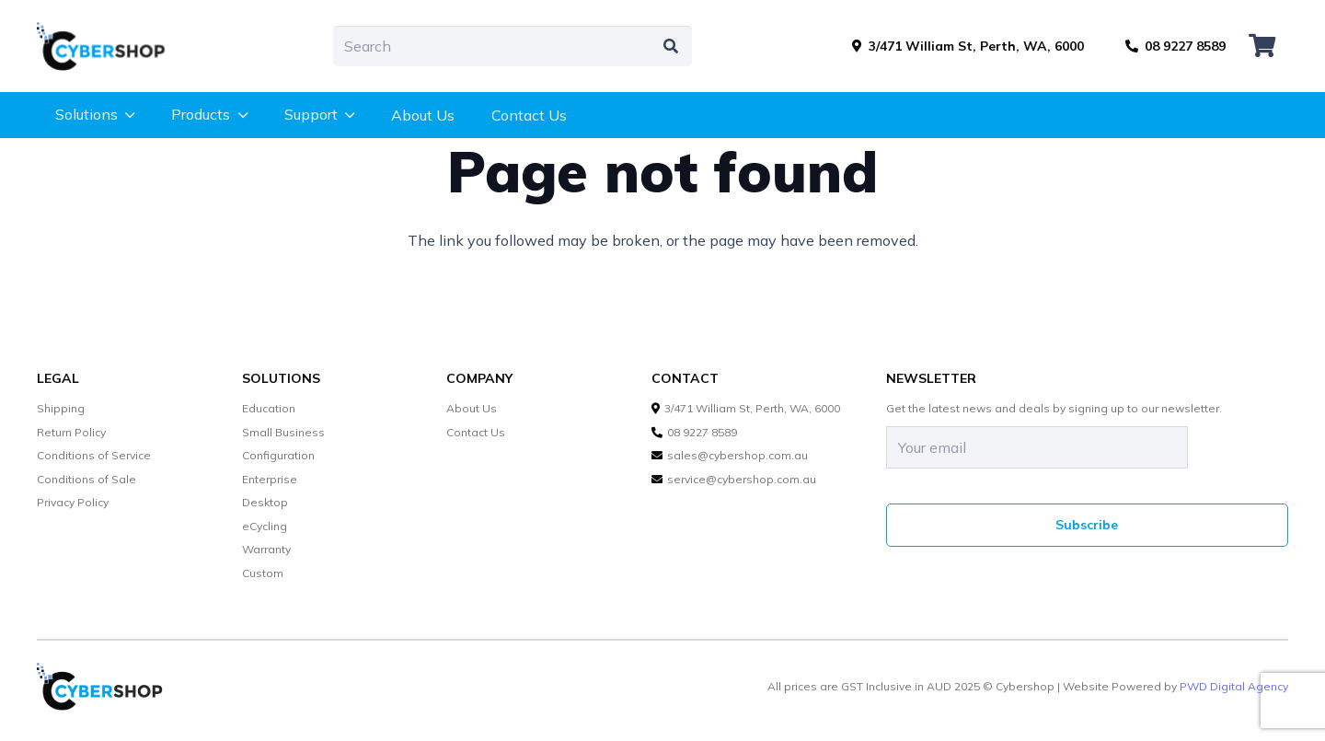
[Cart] (1262, 46)
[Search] (512, 46)
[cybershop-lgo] (110, 46)
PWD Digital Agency (1234, 686)
